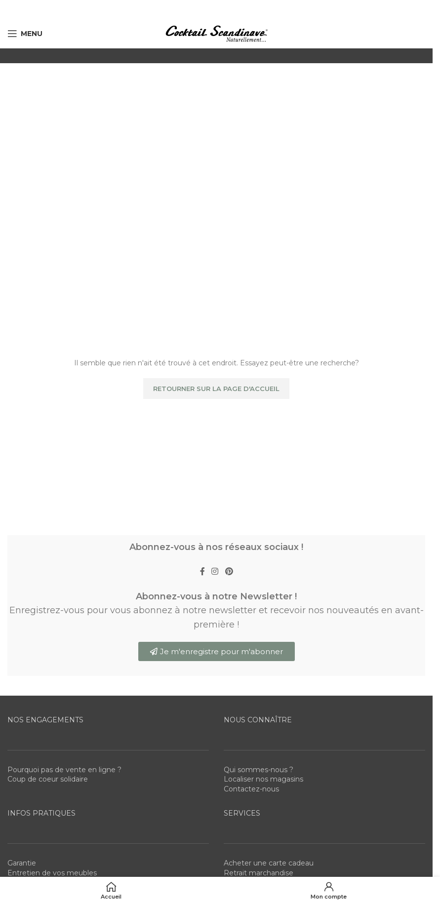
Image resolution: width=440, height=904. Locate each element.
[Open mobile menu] (24, 33)
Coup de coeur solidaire (47, 779)
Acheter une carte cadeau (269, 863)
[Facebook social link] (202, 571)
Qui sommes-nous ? (258, 769)
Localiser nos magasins (263, 779)
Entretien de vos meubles (52, 872)
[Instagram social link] (215, 571)
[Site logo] (216, 33)
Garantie (21, 863)
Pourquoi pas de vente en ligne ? (64, 769)
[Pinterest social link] (229, 571)
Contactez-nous (251, 789)
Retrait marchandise (258, 872)
